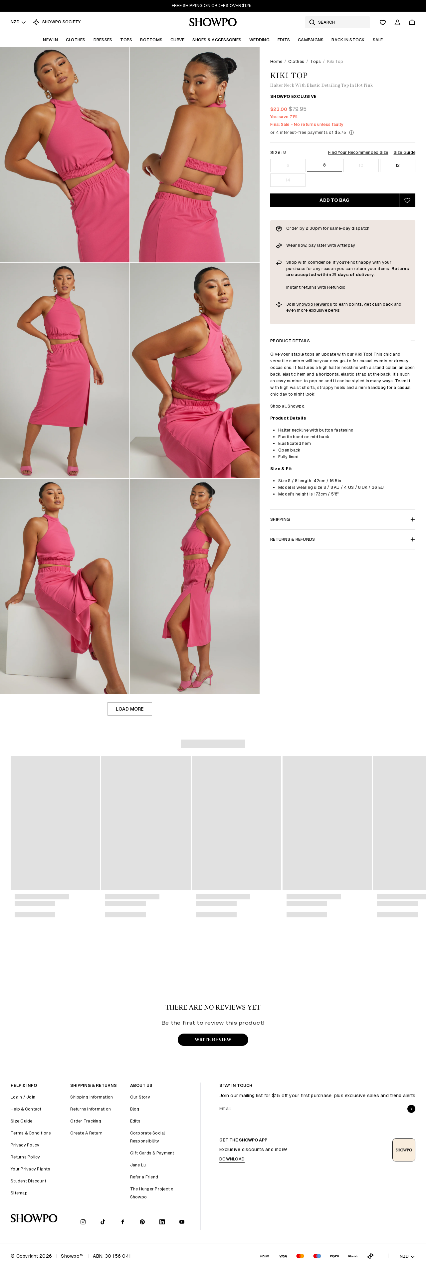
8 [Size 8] (324, 165)
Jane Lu (138, 1165)
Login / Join (23, 1097)
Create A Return (86, 1133)
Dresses (103, 40)
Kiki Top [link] (335, 61)
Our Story (140, 1097)
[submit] (411, 1109)
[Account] (397, 22)
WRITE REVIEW (213, 1039)
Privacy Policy (25, 1145)
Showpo (296, 406)
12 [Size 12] (398, 165)
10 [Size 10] (361, 165)
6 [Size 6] (288, 165)
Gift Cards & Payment (152, 1153)
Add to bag (334, 200)
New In (50, 40)
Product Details (342, 341)
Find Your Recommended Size (358, 152)
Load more (129, 709)
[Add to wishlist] (407, 200)
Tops (126, 40)
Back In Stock (347, 40)
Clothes (76, 40)
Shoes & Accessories (216, 40)
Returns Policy (25, 1157)
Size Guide (405, 152)
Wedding (259, 40)
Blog (134, 1109)
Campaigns (310, 40)
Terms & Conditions (31, 1133)
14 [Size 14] (288, 180)
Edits (284, 40)
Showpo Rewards (314, 304)
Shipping (342, 519)
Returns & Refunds (342, 539)
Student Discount (28, 1181)
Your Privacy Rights (30, 1169)
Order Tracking (85, 1121)
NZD (18, 22)
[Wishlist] (382, 22)
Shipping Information (91, 1097)
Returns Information (90, 1109)
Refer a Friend (144, 1177)
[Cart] (412, 22)
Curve (177, 40)
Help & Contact (26, 1109)
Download (232, 1159)
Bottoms (151, 40)
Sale (378, 40)
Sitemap (19, 1193)
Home (276, 61)
